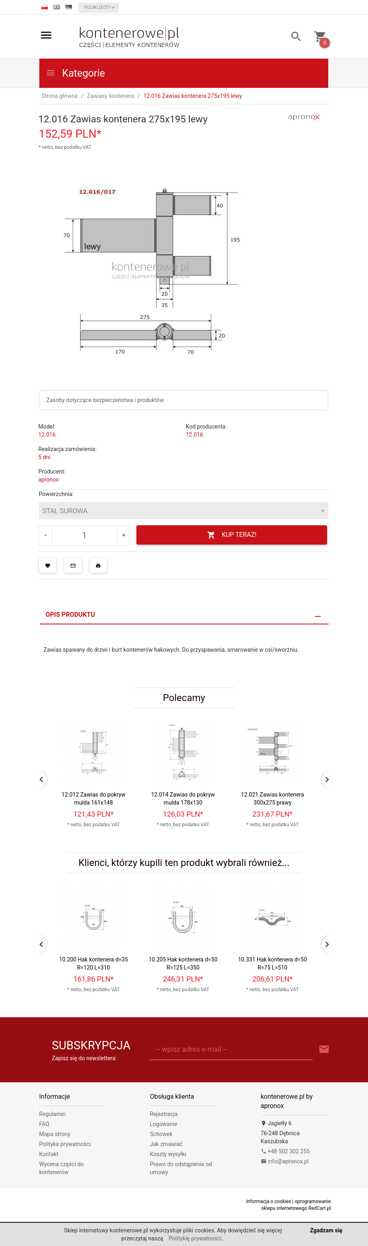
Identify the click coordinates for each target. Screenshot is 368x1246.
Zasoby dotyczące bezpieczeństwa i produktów (105, 400)
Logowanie (163, 1124)
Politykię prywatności (195, 1238)
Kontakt (49, 1154)
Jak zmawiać (166, 1144)
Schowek (161, 1134)
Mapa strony (55, 1134)
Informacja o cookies (268, 1201)
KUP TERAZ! (231, 535)
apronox (49, 479)
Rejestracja (164, 1114)
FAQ (44, 1124)
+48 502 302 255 (285, 1151)
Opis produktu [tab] (70, 614)
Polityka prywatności (65, 1144)
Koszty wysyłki (168, 1154)
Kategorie (75, 73)
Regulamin (52, 1114)
